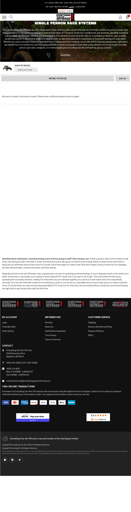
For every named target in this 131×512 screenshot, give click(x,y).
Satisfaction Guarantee (55, 331)
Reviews (49, 322)
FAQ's (90, 335)
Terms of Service (53, 339)
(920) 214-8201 (13, 369)
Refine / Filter (57, 78)
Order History (8, 331)
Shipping (92, 322)
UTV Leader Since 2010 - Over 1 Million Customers (66, 3)
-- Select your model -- (25, 70)
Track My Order (9, 327)
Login (4, 322)
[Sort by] (122, 78)
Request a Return (96, 331)
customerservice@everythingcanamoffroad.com (28, 381)
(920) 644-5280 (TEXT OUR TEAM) (21, 363)
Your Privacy (50, 335)
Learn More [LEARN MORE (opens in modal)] (80, 7)
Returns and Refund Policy (100, 327)
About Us (49, 327)
